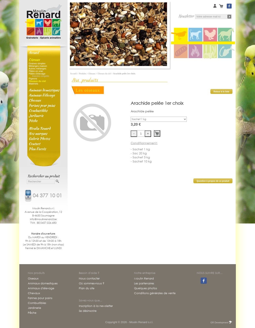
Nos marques (38, 133)
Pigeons (33, 78)
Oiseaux (34, 59)
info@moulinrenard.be (43, 219)
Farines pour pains (42, 105)
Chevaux (35, 100)
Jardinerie (36, 115)
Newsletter (186, 16)
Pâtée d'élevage (37, 73)
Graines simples (37, 63)
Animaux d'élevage (42, 95)
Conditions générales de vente (155, 293)
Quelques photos (145, 288)
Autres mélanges (37, 68)
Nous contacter (89, 279)
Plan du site (86, 288)
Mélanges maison (38, 66)
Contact (34, 143)
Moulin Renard (39, 128)
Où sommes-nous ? (91, 283)
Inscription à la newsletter (96, 306)
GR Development (220, 322)
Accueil (34, 52)
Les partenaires (144, 283)
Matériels (33, 83)
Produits (82, 73)
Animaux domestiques (44, 90)
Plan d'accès (37, 148)
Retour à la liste (221, 91)
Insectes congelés (40, 76)
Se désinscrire (87, 311)
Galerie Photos (39, 138)
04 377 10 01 (47, 195)
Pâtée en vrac (36, 71)
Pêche (33, 120)
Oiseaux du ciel (104, 73)
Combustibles (38, 110)
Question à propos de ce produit (213, 181)
